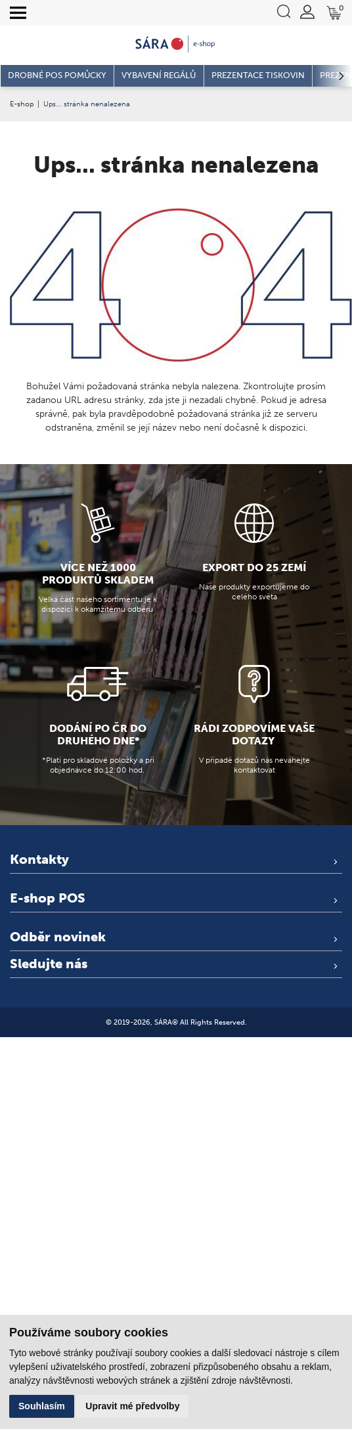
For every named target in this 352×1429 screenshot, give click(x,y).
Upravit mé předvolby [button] (132, 1406)
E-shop (21, 103)
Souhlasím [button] (41, 1406)
